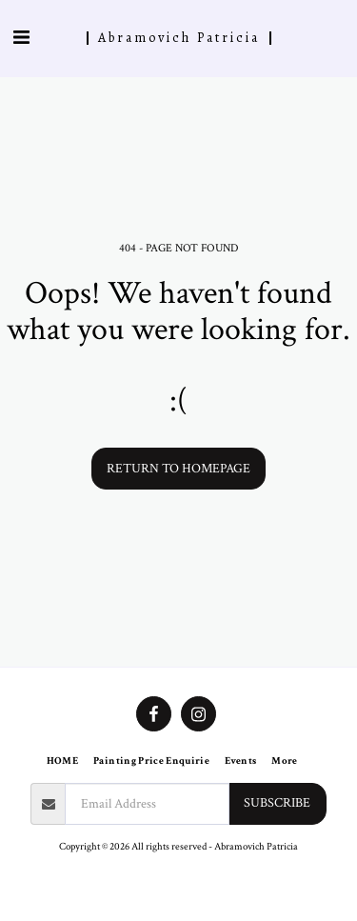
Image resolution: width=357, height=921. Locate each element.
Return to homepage (178, 468)
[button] (21, 38)
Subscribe (277, 802)
